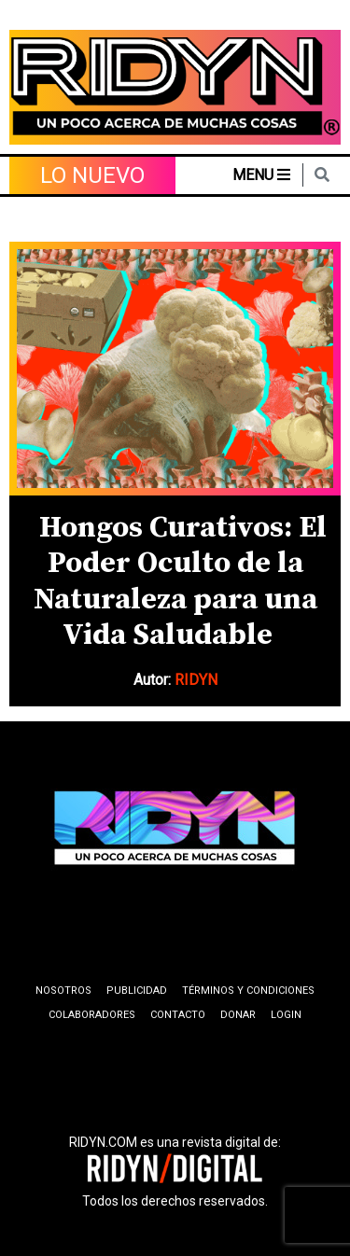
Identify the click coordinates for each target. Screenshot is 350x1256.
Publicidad (136, 990)
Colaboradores (92, 1015)
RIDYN (196, 680)
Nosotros (63, 990)
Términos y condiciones (248, 990)
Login (286, 1015)
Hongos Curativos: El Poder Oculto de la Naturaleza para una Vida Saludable (180, 581)
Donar (238, 1015)
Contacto (177, 1015)
